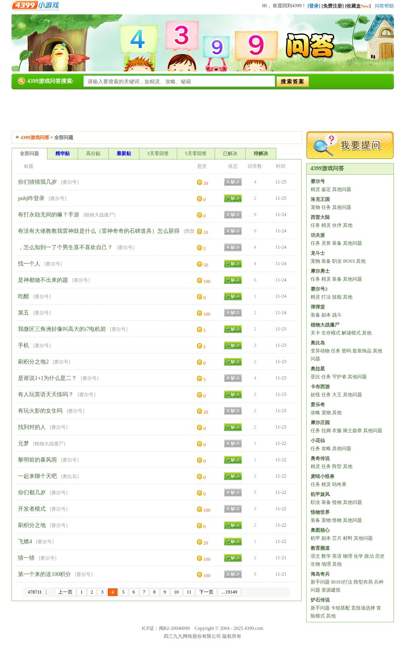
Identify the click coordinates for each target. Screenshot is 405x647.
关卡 (315, 333)
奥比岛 (70, 476)
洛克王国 (320, 199)
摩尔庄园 (320, 422)
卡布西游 (320, 386)
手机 (23, 345)
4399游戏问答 (35, 137)
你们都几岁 (32, 493)
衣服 (337, 430)
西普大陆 (320, 217)
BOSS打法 (341, 582)
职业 (337, 261)
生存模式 (330, 333)
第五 (23, 313)
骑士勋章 (352, 430)
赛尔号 (70, 182)
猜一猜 (26, 558)
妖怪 (315, 394)
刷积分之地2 (33, 362)
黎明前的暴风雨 (37, 460)
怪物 (337, 502)
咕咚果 (339, 484)
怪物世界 (320, 512)
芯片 (337, 538)
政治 (369, 556)
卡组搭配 (340, 608)
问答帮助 (384, 6)
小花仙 (318, 440)
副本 (326, 315)
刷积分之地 (32, 525)
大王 (337, 394)
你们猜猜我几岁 (37, 182)
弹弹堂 (318, 307)
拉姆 (326, 430)
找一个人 (29, 264)
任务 (326, 207)
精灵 (315, 189)
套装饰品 (362, 351)
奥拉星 (318, 369)
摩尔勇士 (320, 271)
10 (176, 592)
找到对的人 (32, 427)
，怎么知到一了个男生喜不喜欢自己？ (65, 247)
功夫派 (318, 235)
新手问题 (320, 582)
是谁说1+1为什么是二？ (47, 378)
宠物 (315, 207)
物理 (347, 556)
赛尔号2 (319, 289)
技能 (337, 297)
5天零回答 (196, 153)
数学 (326, 556)
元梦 (23, 443)
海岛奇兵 (320, 574)
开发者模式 (32, 509)
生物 (315, 564)
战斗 (337, 315)
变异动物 (320, 351)
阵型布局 (363, 582)
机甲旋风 (320, 494)
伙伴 (337, 225)
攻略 (315, 412)
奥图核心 (320, 530)
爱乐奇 (318, 404)
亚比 (315, 377)
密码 (346, 351)
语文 (315, 556)
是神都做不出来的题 (43, 280)
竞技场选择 (363, 608)
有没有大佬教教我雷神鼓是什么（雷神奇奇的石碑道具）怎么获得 (99, 231)
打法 (326, 297)
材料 (347, 538)
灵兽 (326, 243)
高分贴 (93, 153)
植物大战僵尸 (99, 215)
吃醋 (23, 296)
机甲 (315, 538)
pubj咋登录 (31, 198)
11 (189, 592)
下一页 (206, 592)
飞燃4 (25, 542)
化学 (358, 556)
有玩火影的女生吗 (40, 411)
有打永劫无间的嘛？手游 (48, 215)
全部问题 (29, 153)
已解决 (230, 153)
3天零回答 (158, 153)
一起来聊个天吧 (37, 476)
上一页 (65, 592)
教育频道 (320, 548)
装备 (337, 243)
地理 (326, 564)
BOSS (349, 261)
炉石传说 (320, 600)
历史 (380, 556)
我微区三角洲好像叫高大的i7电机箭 (62, 329)
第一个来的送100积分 (44, 574)
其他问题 (341, 189)
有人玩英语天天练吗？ (46, 394)
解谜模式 (351, 333)
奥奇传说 (320, 458)
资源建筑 (330, 590)
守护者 (339, 377)
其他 (347, 225)
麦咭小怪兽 (323, 476)
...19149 (229, 592)
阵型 (337, 466)
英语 (337, 556)
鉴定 (326, 189)
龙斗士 (318, 253)
